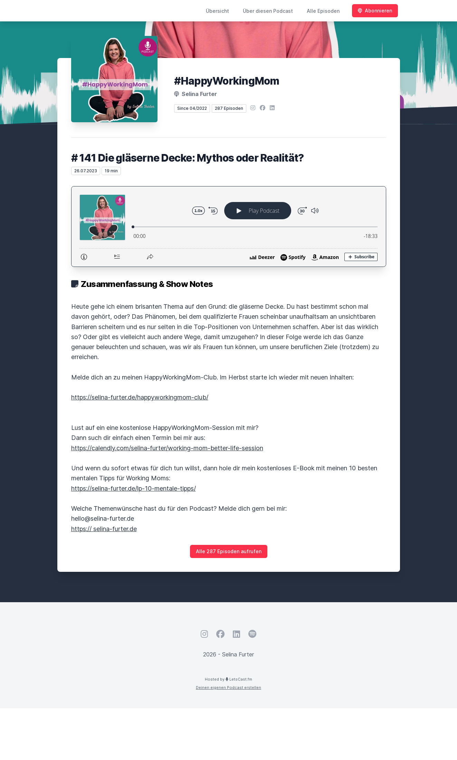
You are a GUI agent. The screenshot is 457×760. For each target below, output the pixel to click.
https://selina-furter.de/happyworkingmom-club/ (139, 397)
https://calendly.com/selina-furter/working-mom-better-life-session (167, 448)
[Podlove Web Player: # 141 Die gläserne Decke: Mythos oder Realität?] (229, 226)
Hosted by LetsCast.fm (228, 679)
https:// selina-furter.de (104, 528)
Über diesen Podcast (268, 11)
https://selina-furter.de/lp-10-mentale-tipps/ (133, 488)
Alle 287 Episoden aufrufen (228, 551)
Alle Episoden (323, 11)
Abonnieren (375, 10)
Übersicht (217, 11)
